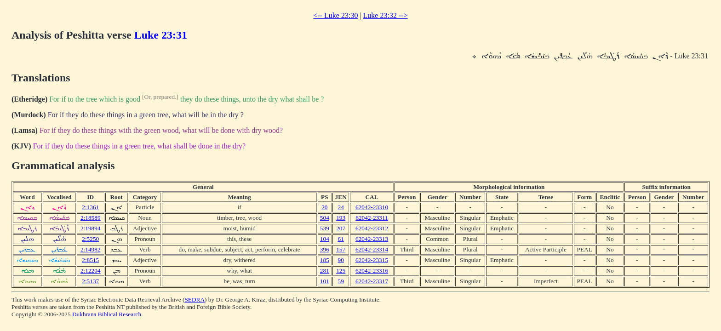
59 (341, 281)
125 (340, 270)
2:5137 (90, 281)
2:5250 (90, 238)
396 (324, 249)
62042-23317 (371, 281)
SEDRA (194, 299)
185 (324, 260)
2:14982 (90, 249)
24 (341, 207)
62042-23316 (371, 270)
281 (324, 270)
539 (324, 228)
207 (340, 228)
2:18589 (90, 217)
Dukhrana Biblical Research (106, 314)
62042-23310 (371, 207)
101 (324, 281)
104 (324, 238)
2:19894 (90, 228)
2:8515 (90, 260)
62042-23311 (371, 217)
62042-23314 (371, 249)
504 (324, 217)
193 (340, 217)
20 (324, 207)
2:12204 (90, 270)
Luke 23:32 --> (385, 15)
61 (341, 238)
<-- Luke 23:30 (335, 15)
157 (340, 249)
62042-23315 (371, 260)
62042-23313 (371, 238)
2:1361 (90, 207)
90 (341, 260)
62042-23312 (371, 228)
